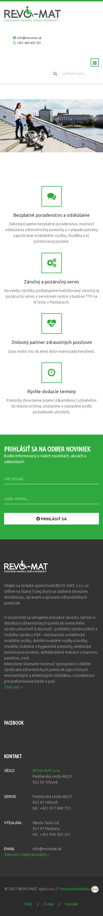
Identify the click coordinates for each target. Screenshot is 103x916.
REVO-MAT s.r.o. (46, 770)
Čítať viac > (13, 687)
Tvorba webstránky (78, 889)
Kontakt (71, 904)
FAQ (28, 904)
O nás (49, 904)
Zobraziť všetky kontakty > (26, 854)
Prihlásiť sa (51, 518)
